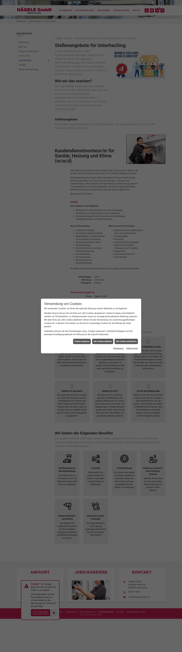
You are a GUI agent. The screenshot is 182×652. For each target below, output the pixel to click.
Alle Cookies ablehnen (103, 341)
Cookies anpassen (81, 341)
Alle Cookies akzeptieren (126, 341)
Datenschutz (132, 348)
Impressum (118, 348)
